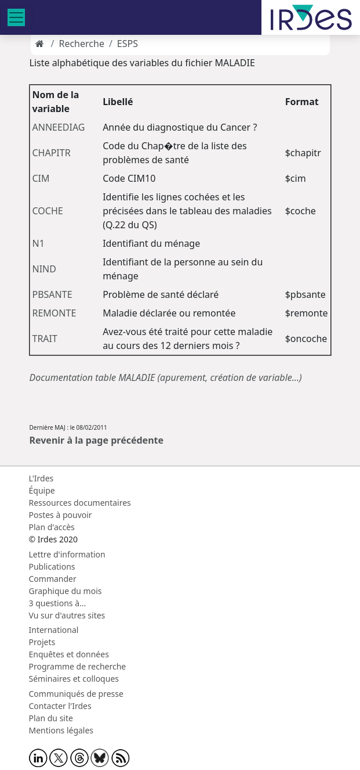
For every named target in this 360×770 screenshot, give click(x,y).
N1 (38, 243)
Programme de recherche (77, 666)
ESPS (127, 43)
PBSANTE (52, 294)
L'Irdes (41, 478)
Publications (52, 566)
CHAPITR (51, 152)
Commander (53, 578)
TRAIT (44, 338)
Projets (42, 641)
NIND (44, 268)
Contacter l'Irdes (60, 705)
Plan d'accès (52, 526)
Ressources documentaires (80, 502)
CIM (41, 178)
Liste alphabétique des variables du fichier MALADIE (142, 62)
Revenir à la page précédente (97, 440)
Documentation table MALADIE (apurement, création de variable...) (166, 377)
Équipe (42, 490)
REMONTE (54, 313)
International (54, 629)
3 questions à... (57, 603)
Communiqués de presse (76, 693)
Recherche (81, 43)
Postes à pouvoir (60, 514)
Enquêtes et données (69, 654)
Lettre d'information (67, 554)
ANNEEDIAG (58, 127)
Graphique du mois (65, 590)
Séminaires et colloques (74, 678)
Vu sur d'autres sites (67, 615)
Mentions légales (61, 730)
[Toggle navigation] (16, 17)
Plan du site (51, 718)
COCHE (47, 210)
